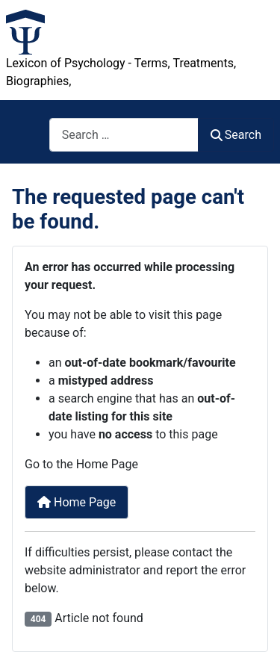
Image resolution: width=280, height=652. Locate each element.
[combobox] (124, 135)
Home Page (76, 502)
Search (236, 135)
